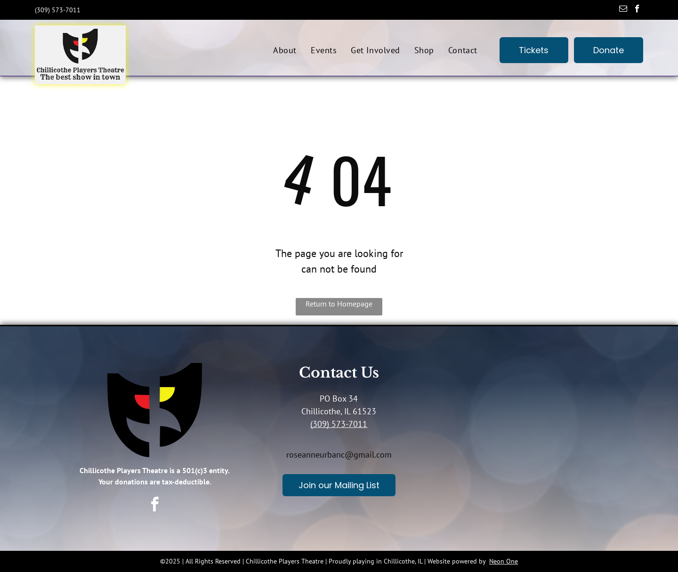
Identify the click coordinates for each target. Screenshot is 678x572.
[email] (623, 10)
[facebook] (637, 10)
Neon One (503, 561)
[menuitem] (285, 50)
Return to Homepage (339, 303)
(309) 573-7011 (338, 424)
